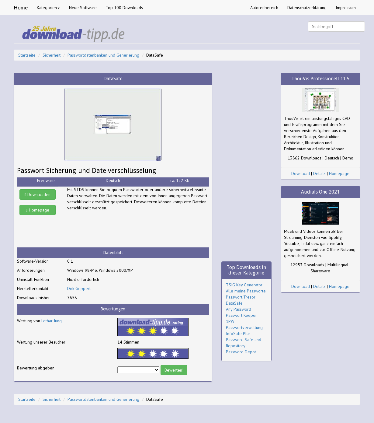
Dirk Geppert (79, 288)
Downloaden (37, 194)
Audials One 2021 (320, 192)
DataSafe (234, 303)
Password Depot (241, 352)
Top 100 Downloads (124, 7)
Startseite (27, 55)
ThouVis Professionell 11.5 (320, 79)
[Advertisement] (115, 229)
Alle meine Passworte (246, 291)
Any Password (238, 309)
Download (300, 173)
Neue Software (83, 7)
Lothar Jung (51, 320)
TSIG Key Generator (244, 285)
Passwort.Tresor (240, 297)
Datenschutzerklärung (307, 7)
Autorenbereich (264, 7)
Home (21, 7)
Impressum (346, 7)
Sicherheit (52, 55)
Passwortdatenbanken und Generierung (103, 55)
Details (319, 173)
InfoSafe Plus (238, 333)
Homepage (37, 210)
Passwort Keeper (241, 315)
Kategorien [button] (48, 7)
